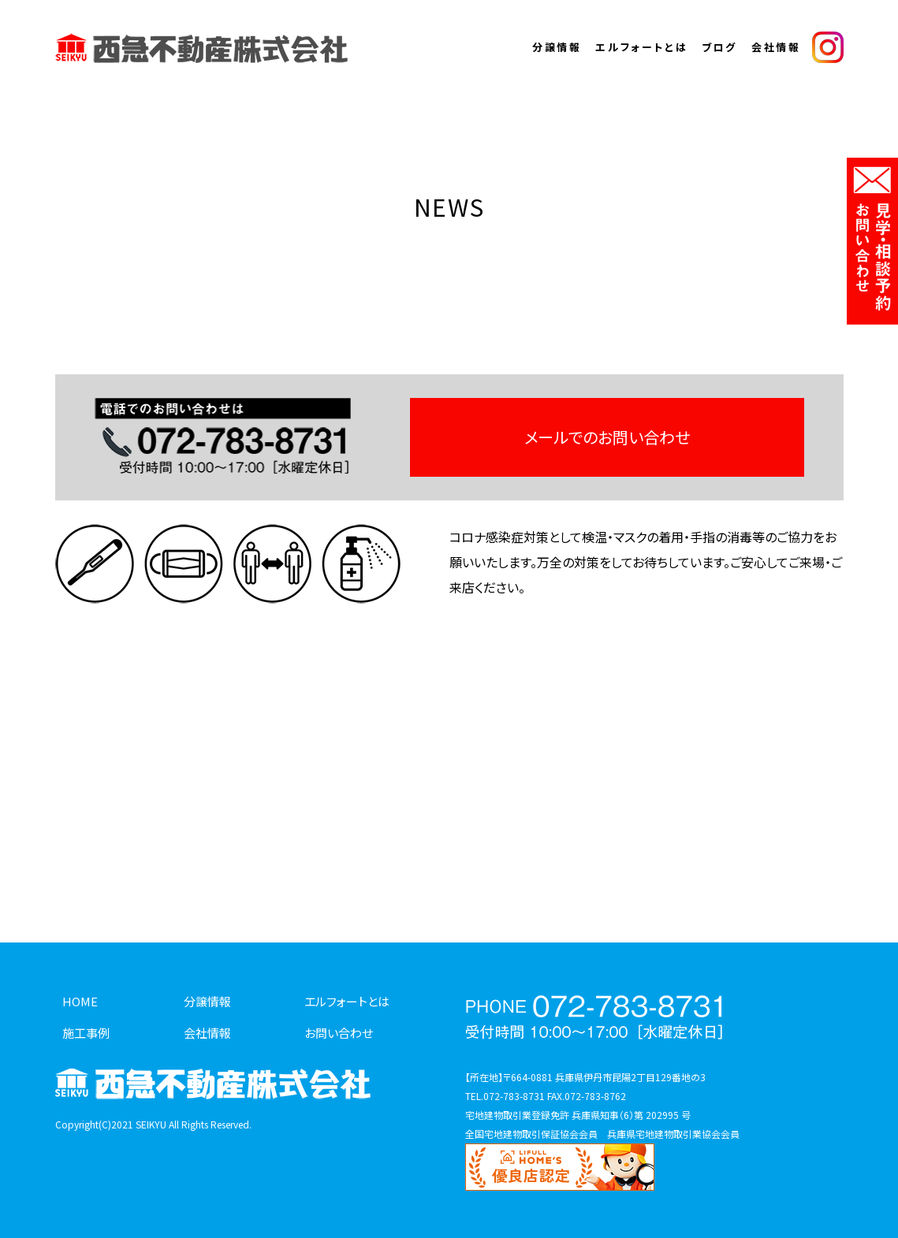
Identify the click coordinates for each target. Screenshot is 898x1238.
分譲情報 (556, 46)
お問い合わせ (338, 1032)
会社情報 (775, 46)
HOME (80, 1001)
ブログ (719, 46)
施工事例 (86, 1032)
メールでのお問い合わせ (607, 437)
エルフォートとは (641, 46)
